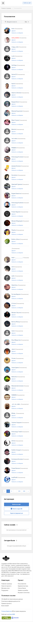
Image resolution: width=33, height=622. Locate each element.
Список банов (22, 588)
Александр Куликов (21, 202)
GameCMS (12, 614)
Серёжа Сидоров (20, 422)
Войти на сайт (27, 3)
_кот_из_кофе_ (20, 404)
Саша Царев (19, 367)
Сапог (17, 331)
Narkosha (18, 376)
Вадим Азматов (20, 193)
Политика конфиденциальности (10, 601)
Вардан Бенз (19, 102)
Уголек (17, 358)
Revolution (18, 175)
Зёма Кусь (19, 285)
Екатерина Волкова (21, 459)
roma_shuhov (19, 37)
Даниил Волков (20, 166)
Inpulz (17, 83)
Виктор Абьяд (20, 321)
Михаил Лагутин (20, 312)
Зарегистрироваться (16, 513)
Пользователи (22, 583)
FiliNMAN (18, 395)
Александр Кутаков (21, 157)
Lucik (17, 56)
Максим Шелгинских (21, 386)
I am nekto (18, 138)
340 (24, 491)
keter (17, 28)
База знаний (5, 605)
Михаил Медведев (21, 221)
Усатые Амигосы (6, 611)
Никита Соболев (20, 92)
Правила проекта (6, 603)
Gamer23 (18, 74)
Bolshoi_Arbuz (20, 239)
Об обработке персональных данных (12, 599)
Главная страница (6, 8)
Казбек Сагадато (20, 450)
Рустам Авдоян (20, 294)
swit (17, 266)
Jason (17, 349)
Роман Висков (20, 468)
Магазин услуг (5, 588)
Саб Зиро (18, 65)
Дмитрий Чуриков (21, 184)
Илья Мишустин (20, 340)
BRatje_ (18, 413)
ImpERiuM (18, 477)
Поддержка (4, 590)
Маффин (18, 147)
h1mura (18, 303)
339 (19, 491)
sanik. (17, 276)
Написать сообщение (17, 33)
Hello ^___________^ (21, 257)
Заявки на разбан (23, 590)
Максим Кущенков (21, 111)
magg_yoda (19, 47)
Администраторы (23, 586)
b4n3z (17, 441)
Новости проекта (6, 586)
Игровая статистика (23, 592)
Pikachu (18, 230)
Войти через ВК (16, 509)
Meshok (18, 129)
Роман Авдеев (20, 212)
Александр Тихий (21, 431)
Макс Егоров (19, 120)
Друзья (13, 30)
